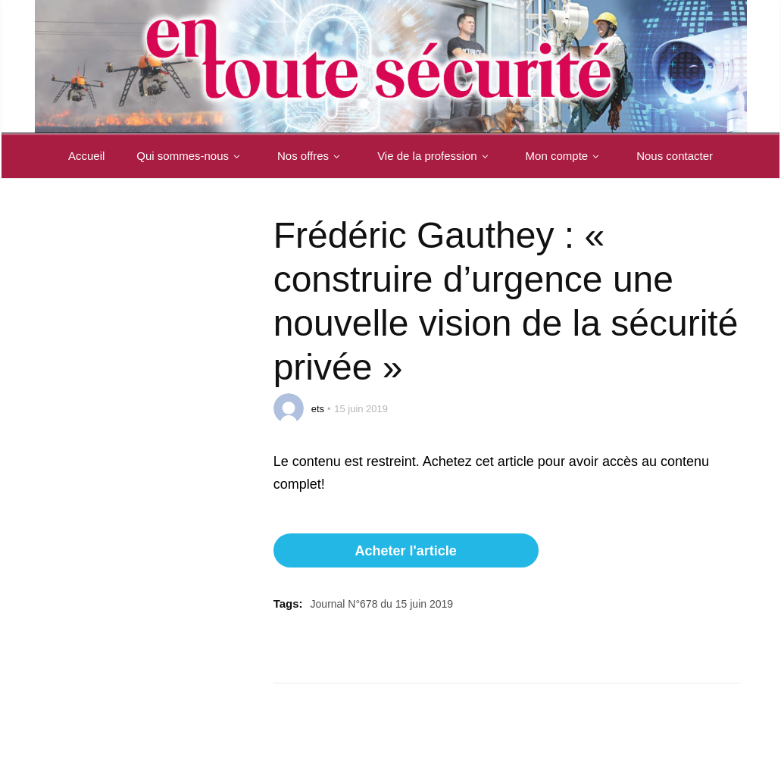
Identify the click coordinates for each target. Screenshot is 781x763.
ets (317, 408)
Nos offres (311, 155)
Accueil (86, 155)
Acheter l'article (405, 550)
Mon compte (565, 155)
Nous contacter (674, 155)
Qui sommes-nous (190, 155)
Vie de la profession (435, 155)
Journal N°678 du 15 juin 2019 (382, 604)
